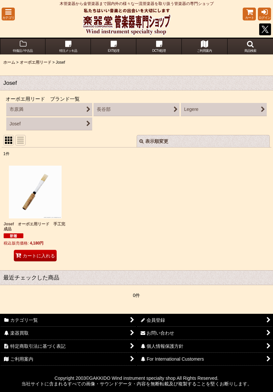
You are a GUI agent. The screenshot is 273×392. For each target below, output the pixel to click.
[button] (8, 14)
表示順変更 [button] (153, 141)
